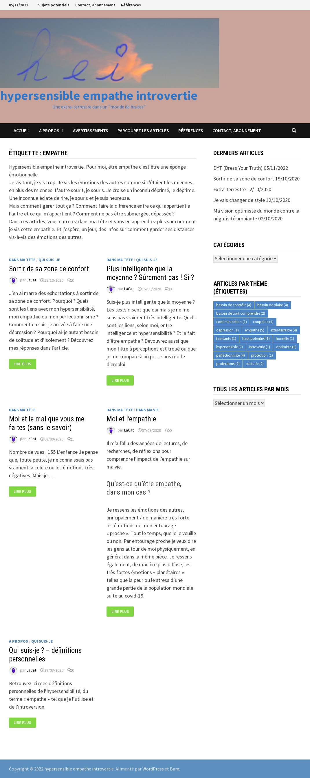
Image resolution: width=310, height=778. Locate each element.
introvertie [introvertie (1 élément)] (259, 346)
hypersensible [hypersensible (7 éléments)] (229, 346)
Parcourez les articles (143, 130)
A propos (49, 130)
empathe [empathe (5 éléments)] (254, 330)
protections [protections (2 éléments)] (228, 363)
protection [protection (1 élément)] (262, 355)
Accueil (22, 130)
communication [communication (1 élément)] (231, 321)
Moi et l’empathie (131, 419)
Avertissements (90, 130)
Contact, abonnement (95, 5)
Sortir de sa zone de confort (49, 269)
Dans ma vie (147, 409)
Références (131, 5)
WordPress (153, 769)
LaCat (31, 280)
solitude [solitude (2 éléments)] (255, 363)
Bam (174, 769)
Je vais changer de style (239, 200)
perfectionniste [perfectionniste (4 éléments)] (230, 355)
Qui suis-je (49, 259)
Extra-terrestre (229, 189)
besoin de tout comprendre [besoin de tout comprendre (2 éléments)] (240, 313)
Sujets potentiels (53, 5)
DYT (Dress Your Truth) (238, 168)
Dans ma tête (22, 259)
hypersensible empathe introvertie (99, 95)
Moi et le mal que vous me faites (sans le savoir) (46, 423)
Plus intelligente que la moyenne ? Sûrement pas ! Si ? (150, 273)
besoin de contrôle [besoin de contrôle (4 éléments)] (233, 305)
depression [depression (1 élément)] (227, 330)
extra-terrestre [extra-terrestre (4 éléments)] (283, 330)
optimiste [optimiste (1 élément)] (286, 346)
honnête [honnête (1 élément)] (285, 338)
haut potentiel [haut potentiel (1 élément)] (256, 338)
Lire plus (22, 364)
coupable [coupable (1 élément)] (263, 321)
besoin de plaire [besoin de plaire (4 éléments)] (272, 305)
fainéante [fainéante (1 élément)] (226, 338)
